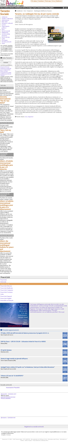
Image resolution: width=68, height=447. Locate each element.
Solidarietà (5, 32)
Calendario (40, 7)
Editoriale (3, 282)
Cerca (53, 1)
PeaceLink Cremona (6, 292)
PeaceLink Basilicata (6, 288)
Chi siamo (34, 1)
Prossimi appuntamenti (10, 330)
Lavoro (4, 25)
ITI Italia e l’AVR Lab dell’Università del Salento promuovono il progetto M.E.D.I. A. (25, 333)
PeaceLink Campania (6, 290)
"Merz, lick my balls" (5, 131)
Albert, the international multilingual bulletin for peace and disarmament (7, 246)
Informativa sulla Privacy (53, 439)
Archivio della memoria (6, 34)
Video (46, 7)
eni (26, 116)
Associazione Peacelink (13, 387)
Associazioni (5, 20)
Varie (3, 43)
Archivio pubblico (6, 65)
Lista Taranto (7, 58)
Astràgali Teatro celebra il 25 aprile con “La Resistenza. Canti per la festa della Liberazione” (28, 367)
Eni (25, 11)
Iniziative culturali (7, 23)
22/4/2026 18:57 (12, 394)
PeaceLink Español (3, 154)
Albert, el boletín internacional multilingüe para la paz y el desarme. (6, 165)
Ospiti (34, 7)
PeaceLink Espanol (6, 296)
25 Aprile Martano (6, 350)
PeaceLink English (6, 88)
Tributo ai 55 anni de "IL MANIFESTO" (12, 375)
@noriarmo (4, 417)
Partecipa (48, 1)
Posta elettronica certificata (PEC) (40, 440)
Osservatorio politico (5, 27)
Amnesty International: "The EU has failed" (5, 100)
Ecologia (29, 7)
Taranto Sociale (5, 12)
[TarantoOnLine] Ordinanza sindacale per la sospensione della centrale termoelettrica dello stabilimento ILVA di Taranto (5, 71)
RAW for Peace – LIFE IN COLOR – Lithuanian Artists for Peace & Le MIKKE (23, 341)
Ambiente (4, 17)
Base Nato (5, 21)
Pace (1, 7)
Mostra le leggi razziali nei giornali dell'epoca (14, 358)
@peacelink (4, 394)
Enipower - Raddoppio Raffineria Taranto (39, 11)
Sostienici (59, 1)
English (51, 7)
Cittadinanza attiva (20, 7)
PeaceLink (5, 277)
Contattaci (41, 1)
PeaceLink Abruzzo (6, 286)
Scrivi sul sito (6, 37)
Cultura (6, 7)
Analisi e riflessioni (7, 18)
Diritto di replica (28, 440)
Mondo (11, 7)
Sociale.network (6, 42)
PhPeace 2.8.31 (43, 439)
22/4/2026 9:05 (11, 417)
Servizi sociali (6, 31)
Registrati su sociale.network (34, 427)
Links (3, 38)
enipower (30, 116)
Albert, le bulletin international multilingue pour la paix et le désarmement (6, 205)
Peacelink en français (4, 194)
